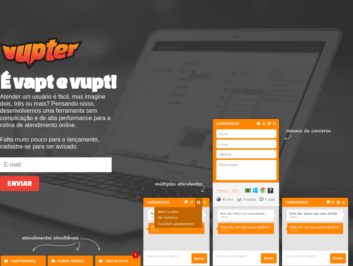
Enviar (19, 183)
